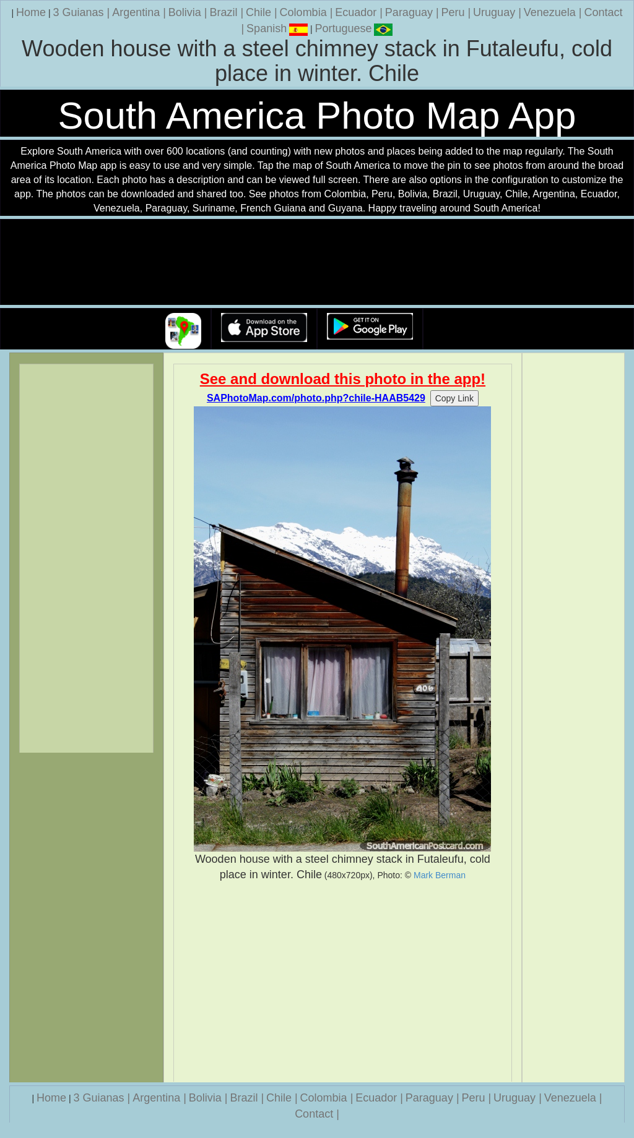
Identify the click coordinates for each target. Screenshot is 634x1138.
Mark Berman (440, 875)
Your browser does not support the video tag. (317, 262)
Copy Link (454, 398)
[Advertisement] (343, 982)
